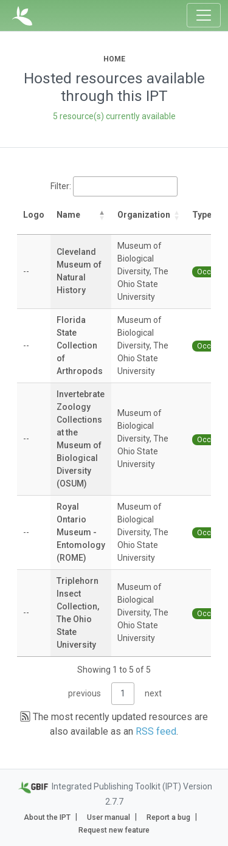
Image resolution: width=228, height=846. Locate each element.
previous (84, 693)
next (153, 693)
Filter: (114, 186)
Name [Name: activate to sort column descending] (68, 215)
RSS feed (156, 731)
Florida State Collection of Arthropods (80, 345)
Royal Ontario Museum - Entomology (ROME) (81, 532)
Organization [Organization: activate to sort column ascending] (143, 215)
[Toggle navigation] (204, 15)
